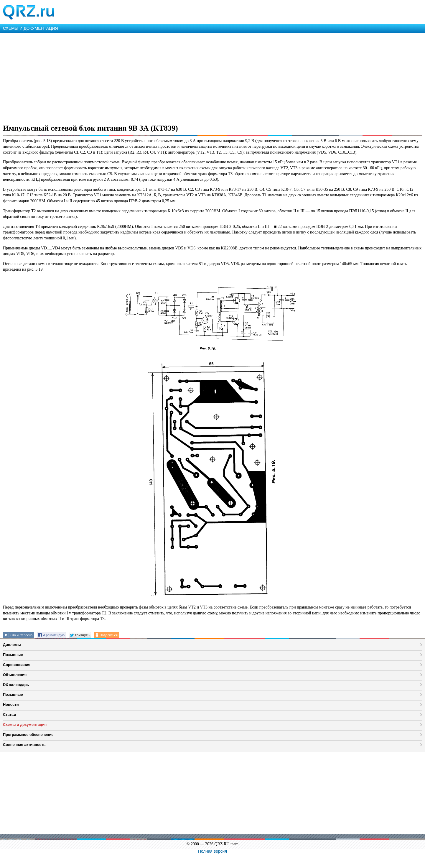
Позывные (13, 654)
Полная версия (212, 851)
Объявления (15, 675)
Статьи (9, 714)
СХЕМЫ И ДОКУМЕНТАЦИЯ (30, 28)
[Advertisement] (177, 77)
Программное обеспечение (28, 734)
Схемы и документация (25, 724)
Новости (11, 704)
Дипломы (12, 644)
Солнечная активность (24, 744)
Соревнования (16, 664)
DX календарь (16, 685)
